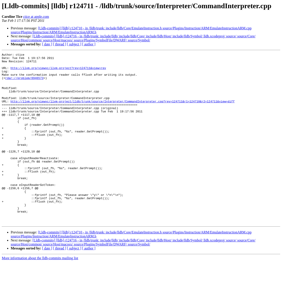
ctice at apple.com (36, 16)
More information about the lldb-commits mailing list (40, 292)
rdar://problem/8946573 (24, 83)
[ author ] (89, 44)
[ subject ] (74, 44)
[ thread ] (59, 44)
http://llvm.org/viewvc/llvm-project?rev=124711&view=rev (58, 71)
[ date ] (47, 44)
